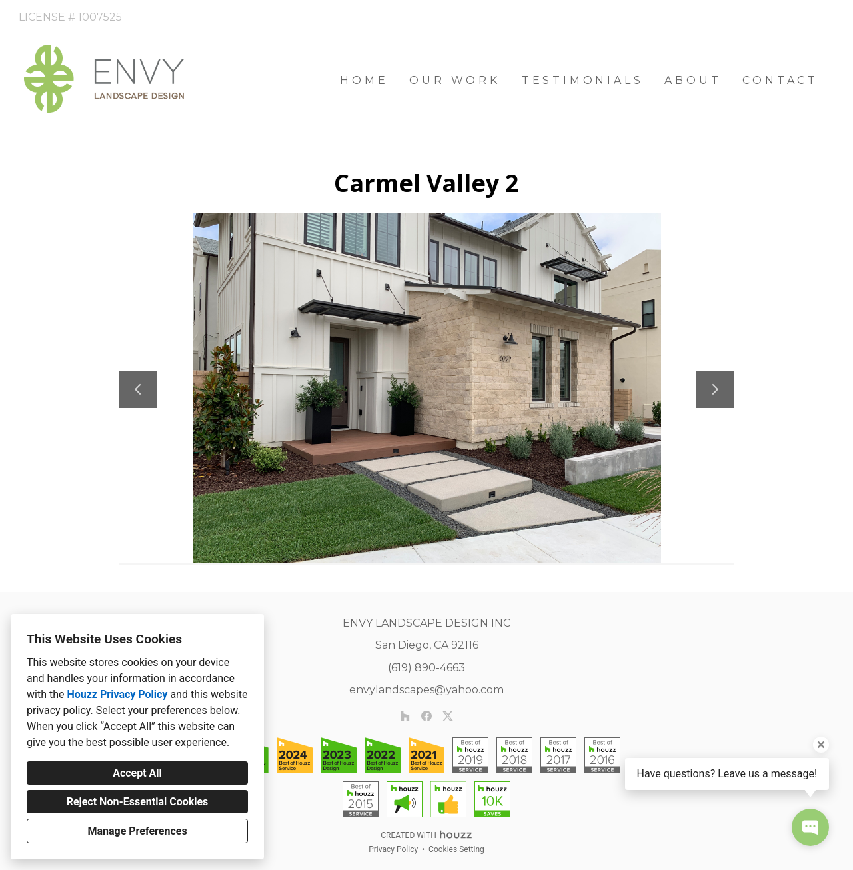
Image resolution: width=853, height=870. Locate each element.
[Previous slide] (138, 389)
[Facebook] (426, 716)
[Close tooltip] (821, 745)
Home (364, 80)
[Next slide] (715, 389)
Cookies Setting (456, 849)
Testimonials (583, 80)
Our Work (454, 80)
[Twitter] (447, 716)
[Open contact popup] (810, 827)
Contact (780, 80)
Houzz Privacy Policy (117, 694)
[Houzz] (405, 716)
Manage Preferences (137, 831)
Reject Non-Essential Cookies (138, 801)
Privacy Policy (393, 849)
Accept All (137, 773)
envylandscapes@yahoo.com (426, 689)
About (692, 80)
